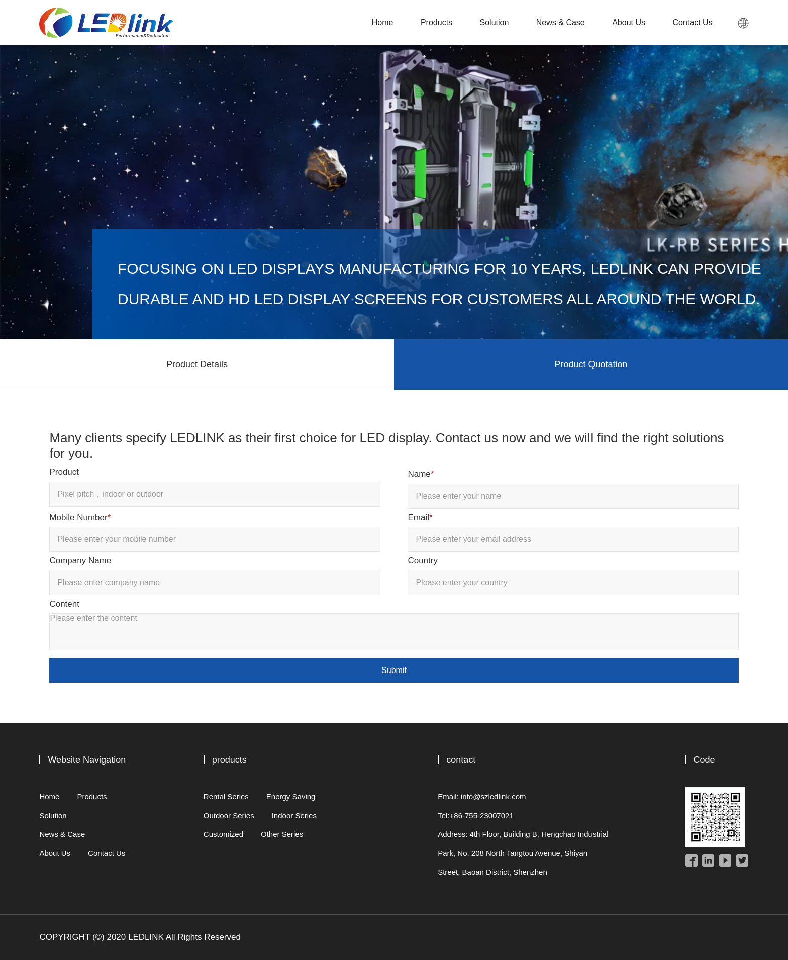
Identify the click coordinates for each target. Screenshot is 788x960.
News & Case (560, 22)
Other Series (282, 834)
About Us (628, 22)
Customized (223, 834)
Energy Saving (291, 796)
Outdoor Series (229, 815)
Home (382, 22)
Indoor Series (294, 815)
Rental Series (226, 796)
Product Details (197, 364)
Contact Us (692, 22)
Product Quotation (590, 364)
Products (436, 22)
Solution (494, 22)
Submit (394, 670)
